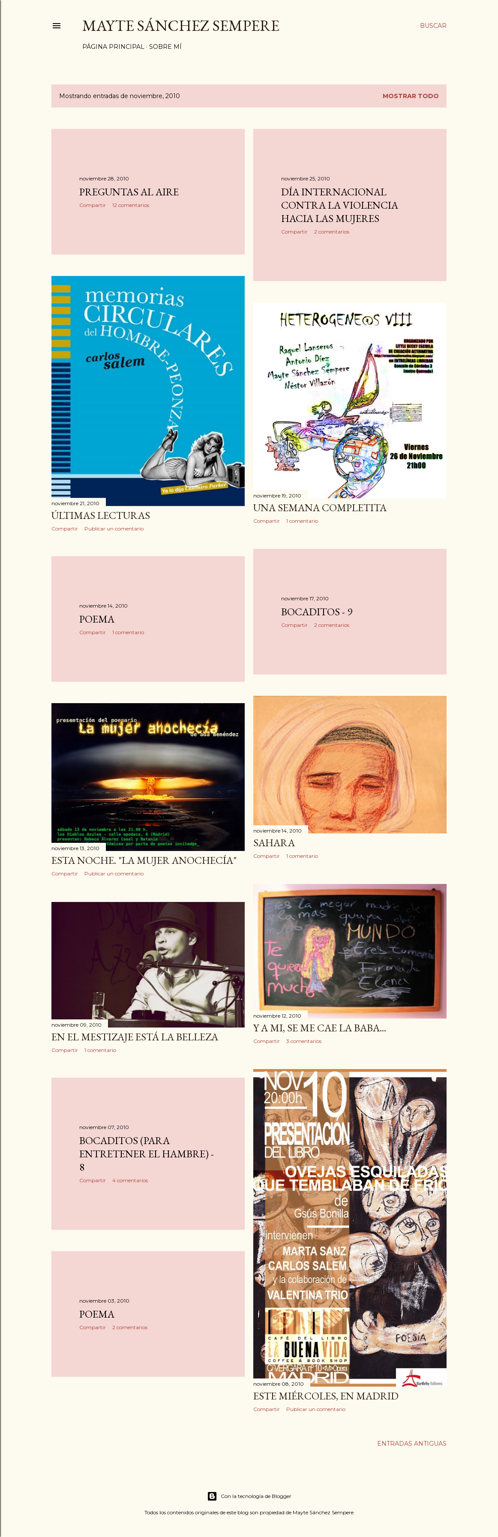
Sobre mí (165, 47)
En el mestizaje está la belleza (134, 1036)
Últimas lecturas (100, 515)
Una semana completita (320, 507)
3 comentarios (303, 1041)
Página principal (113, 47)
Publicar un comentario (114, 528)
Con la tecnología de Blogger (249, 1496)
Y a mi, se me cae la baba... (319, 1027)
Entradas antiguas (412, 1443)
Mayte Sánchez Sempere (180, 25)
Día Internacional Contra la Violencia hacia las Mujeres (339, 205)
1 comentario (302, 521)
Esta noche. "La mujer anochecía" (144, 860)
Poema (96, 619)
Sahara (274, 842)
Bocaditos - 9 (316, 611)
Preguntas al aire (129, 191)
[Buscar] (433, 25)
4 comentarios (130, 1180)
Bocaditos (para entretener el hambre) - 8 (146, 1154)
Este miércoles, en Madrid (326, 1395)
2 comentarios (331, 231)
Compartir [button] (92, 205)
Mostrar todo (411, 96)
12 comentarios (130, 205)
